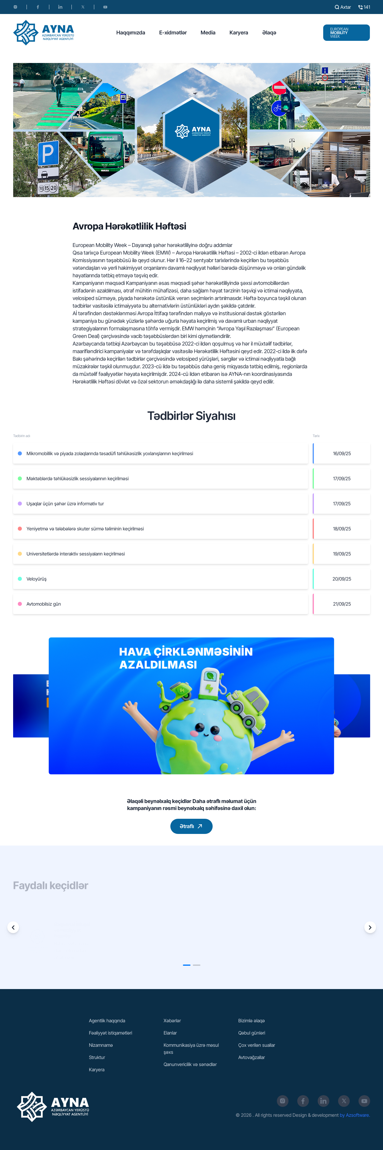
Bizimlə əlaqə (251, 1020)
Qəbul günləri (251, 1033)
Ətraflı (192, 826)
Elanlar (170, 1033)
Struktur (97, 1057)
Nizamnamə (101, 1045)
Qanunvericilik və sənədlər (190, 1064)
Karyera (239, 32)
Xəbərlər (172, 1020)
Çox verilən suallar (256, 1045)
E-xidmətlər (173, 32)
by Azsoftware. (355, 1115)
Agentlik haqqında (107, 1020)
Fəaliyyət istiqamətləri (110, 1033)
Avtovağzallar (251, 1057)
